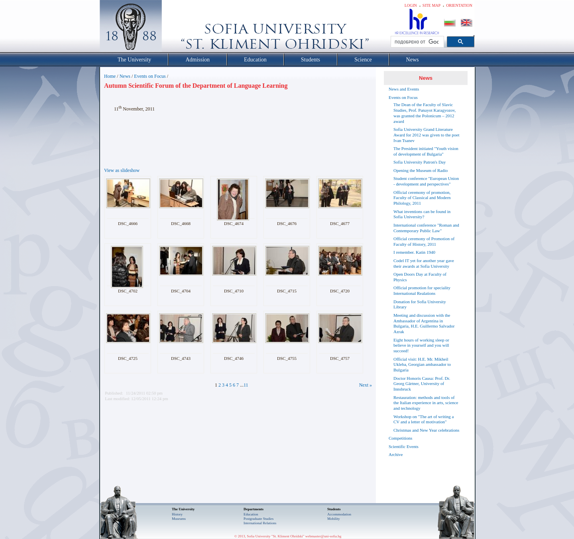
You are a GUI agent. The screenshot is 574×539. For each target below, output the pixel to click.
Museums (179, 519)
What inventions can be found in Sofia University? (421, 214)
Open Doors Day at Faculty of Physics (419, 277)
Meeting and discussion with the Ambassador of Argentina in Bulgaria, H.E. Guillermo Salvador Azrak (423, 323)
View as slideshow (122, 170)
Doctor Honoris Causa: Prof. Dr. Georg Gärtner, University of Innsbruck (421, 384)
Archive (396, 454)
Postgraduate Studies (258, 519)
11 (246, 385)
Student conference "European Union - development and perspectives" (426, 181)
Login (411, 5)
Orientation (459, 5)
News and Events (404, 89)
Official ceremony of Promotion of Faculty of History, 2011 (423, 241)
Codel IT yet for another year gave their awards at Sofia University (423, 263)
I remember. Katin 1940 (414, 252)
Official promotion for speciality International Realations (421, 290)
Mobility (333, 519)
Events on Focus (149, 76)
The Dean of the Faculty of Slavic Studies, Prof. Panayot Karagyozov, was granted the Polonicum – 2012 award (424, 112)
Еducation (251, 514)
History (177, 514)
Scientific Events (404, 446)
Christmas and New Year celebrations (426, 430)
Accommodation (339, 514)
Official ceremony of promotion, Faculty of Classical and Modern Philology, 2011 (422, 198)
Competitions (400, 438)
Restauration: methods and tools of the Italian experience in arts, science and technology (425, 403)
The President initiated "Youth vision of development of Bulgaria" (425, 151)
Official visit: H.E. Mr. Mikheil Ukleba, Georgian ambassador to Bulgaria (422, 365)
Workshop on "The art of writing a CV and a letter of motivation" (423, 419)
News (125, 76)
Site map (431, 5)
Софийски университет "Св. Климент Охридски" (176, 28)
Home (110, 76)
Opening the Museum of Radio (420, 170)
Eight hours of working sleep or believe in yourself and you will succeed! (421, 345)
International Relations (260, 523)
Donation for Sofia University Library (419, 304)
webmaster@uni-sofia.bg (323, 536)
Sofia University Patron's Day (419, 162)
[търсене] (416, 41)
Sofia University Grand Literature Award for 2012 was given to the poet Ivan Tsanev (426, 135)
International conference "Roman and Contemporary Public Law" (426, 228)
